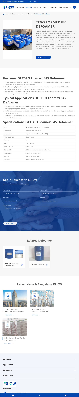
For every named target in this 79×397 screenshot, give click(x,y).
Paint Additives (21, 14)
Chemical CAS (44, 7)
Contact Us (67, 7)
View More (8, 314)
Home (6, 14)
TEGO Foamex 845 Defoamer (42, 14)
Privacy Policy (15, 390)
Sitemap (5, 390)
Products (28, 7)
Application (20, 7)
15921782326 (34, 1)
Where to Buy (43, 57)
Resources (53, 7)
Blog (60, 7)
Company (36, 7)
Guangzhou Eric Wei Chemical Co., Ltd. (21, 387)
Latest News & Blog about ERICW (39, 285)
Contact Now (11, 223)
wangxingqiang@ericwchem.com (14, 1)
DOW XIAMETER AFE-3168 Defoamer (12, 263)
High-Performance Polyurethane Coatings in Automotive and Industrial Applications (12, 309)
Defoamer (29, 14)
